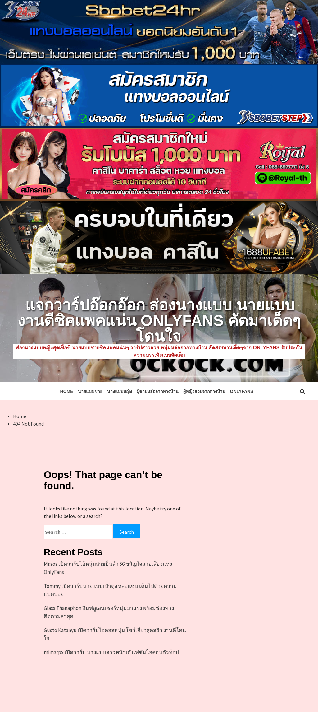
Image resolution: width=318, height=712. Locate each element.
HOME (66, 391)
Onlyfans (241, 391)
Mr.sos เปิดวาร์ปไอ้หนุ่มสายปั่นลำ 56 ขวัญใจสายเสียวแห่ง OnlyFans (108, 568)
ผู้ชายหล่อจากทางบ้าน (158, 391)
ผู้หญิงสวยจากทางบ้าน (204, 391)
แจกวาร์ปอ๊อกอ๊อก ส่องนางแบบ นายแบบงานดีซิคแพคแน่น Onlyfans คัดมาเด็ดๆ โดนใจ (159, 320)
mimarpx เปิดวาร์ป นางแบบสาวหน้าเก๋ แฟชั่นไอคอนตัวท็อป (111, 652)
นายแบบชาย (90, 391)
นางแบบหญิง (119, 391)
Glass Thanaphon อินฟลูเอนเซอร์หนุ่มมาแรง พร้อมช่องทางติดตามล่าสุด (109, 612)
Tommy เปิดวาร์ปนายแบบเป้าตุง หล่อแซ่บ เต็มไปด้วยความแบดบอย (110, 590)
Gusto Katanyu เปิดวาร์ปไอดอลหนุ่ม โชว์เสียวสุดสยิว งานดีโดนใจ (115, 634)
